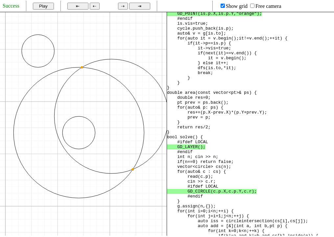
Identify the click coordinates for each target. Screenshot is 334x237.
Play (43, 6)
